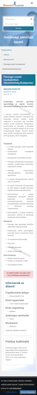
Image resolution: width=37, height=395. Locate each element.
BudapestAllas (7, 50)
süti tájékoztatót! (15, 388)
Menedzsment (9, 59)
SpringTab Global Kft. (12, 89)
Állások (6, 55)
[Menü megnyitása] (32, 3)
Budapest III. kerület (10, 92)
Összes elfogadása (28, 392)
